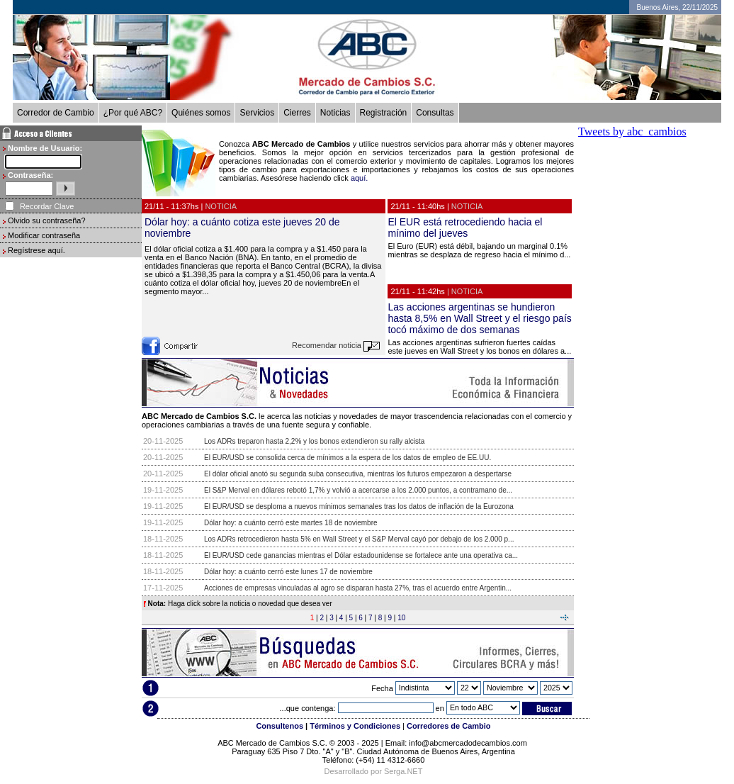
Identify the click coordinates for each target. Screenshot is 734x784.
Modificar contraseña (44, 235)
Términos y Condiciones (355, 726)
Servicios (256, 113)
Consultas (434, 113)
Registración (383, 113)
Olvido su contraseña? (46, 220)
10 (401, 618)
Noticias (335, 113)
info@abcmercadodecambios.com (469, 743)
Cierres (297, 113)
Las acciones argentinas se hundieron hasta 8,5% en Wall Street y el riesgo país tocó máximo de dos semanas (479, 318)
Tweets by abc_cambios (632, 131)
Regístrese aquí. (36, 250)
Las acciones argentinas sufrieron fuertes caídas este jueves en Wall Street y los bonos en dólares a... (479, 346)
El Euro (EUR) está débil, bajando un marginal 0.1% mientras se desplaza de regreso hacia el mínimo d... (479, 250)
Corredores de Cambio (449, 726)
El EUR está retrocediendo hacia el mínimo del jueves (465, 227)
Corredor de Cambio (55, 113)
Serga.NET (403, 771)
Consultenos (279, 726)
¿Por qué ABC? (132, 113)
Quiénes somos (200, 113)
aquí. (359, 178)
